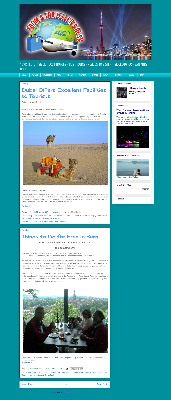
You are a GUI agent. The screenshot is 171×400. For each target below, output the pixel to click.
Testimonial (118, 75)
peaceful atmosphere (71, 216)
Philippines (82, 75)
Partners (70, 75)
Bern (47, 372)
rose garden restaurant (35, 375)
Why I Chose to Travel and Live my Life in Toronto (132, 111)
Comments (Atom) (70, 393)
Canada (35, 75)
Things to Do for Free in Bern (60, 237)
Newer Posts (27, 384)
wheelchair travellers (41, 218)
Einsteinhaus (84, 372)
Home (142, 75)
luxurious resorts (55, 216)
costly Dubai (32, 216)
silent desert (85, 216)
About (24, 75)
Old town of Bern (96, 372)
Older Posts (102, 384)
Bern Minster (55, 372)
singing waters (96, 216)
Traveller (131, 75)
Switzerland (49, 375)
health (46, 216)
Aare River (32, 372)
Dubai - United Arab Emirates (54, 221)
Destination (47, 75)
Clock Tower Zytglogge (69, 372)
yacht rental (54, 218)
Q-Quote (95, 75)
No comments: (57, 369)
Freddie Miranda (138, 88)
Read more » (27, 206)
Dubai (40, 216)
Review (105, 75)
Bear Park (40, 372)
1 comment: (56, 212)
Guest (59, 75)
